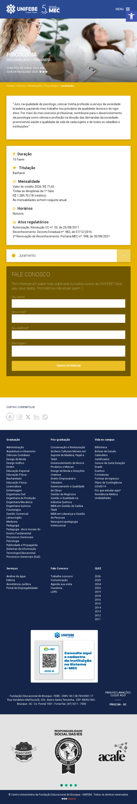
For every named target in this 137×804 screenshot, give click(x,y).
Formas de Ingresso (107, 478)
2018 (98, 595)
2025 (98, 580)
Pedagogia (12, 525)
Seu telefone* (20, 328)
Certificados (102, 459)
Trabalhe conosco (62, 576)
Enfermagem (14, 490)
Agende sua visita (61, 584)
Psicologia (12, 541)
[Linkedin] (36, 417)
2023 (98, 588)
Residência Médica (106, 494)
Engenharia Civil (15, 494)
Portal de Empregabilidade (22, 588)
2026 (98, 576)
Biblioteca (101, 447)
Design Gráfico (15, 463)
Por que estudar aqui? (108, 490)
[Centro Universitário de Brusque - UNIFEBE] (33, 9)
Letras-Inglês (14, 517)
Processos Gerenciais (19, 537)
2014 (98, 607)
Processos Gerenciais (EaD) (23, 556)
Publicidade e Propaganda (21, 545)
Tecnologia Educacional (20, 553)
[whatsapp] (45, 417)
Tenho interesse (68, 365)
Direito (10, 466)
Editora (10, 580)
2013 (98, 611)
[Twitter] (28, 417)
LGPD (54, 591)
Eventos (100, 470)
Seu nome (18, 297)
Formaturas (102, 474)
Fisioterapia (13, 509)
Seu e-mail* (19, 312)
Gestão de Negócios (63, 494)
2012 (98, 615)
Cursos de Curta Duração (110, 463)
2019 (98, 591)
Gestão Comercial (17, 513)
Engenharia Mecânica (19, 502)
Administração (15, 447)
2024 (98, 584)
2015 (98, 603)
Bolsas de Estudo (105, 451)
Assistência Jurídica (18, 584)
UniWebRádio (103, 498)
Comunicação (59, 580)
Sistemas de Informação (21, 548)
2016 (98, 599)
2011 (98, 619)
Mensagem (19, 343)
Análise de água (16, 576)
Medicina (11, 521)
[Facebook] (19, 417)
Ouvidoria (56, 588)
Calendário (101, 455)
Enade (98, 466)
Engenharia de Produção (21, 498)
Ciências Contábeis (18, 455)
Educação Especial (17, 470)
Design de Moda (16, 459)
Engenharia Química (18, 506)
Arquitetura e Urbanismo (21, 451)
